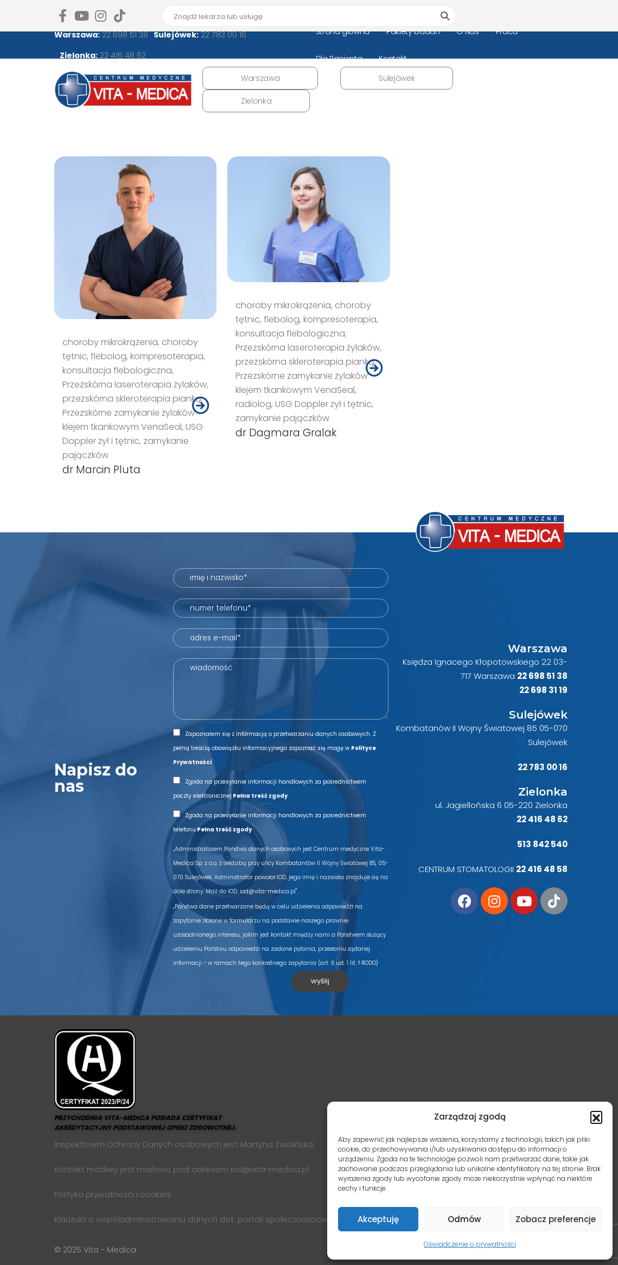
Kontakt (393, 58)
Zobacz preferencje (555, 1219)
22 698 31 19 (543, 690)
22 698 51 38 (124, 34)
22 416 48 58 (542, 869)
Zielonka (256, 101)
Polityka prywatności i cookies (112, 1194)
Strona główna (342, 31)
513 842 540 (542, 844)
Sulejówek (397, 78)
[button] (596, 1116)
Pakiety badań (412, 31)
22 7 (526, 767)
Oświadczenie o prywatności (470, 1244)
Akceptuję (378, 1219)
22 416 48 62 (122, 55)
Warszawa (260, 78)
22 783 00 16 (222, 34)
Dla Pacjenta (339, 58)
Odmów (464, 1219)
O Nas (467, 31)
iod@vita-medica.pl (270, 1169)
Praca (507, 31)
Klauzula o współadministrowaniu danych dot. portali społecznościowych (198, 1219)
